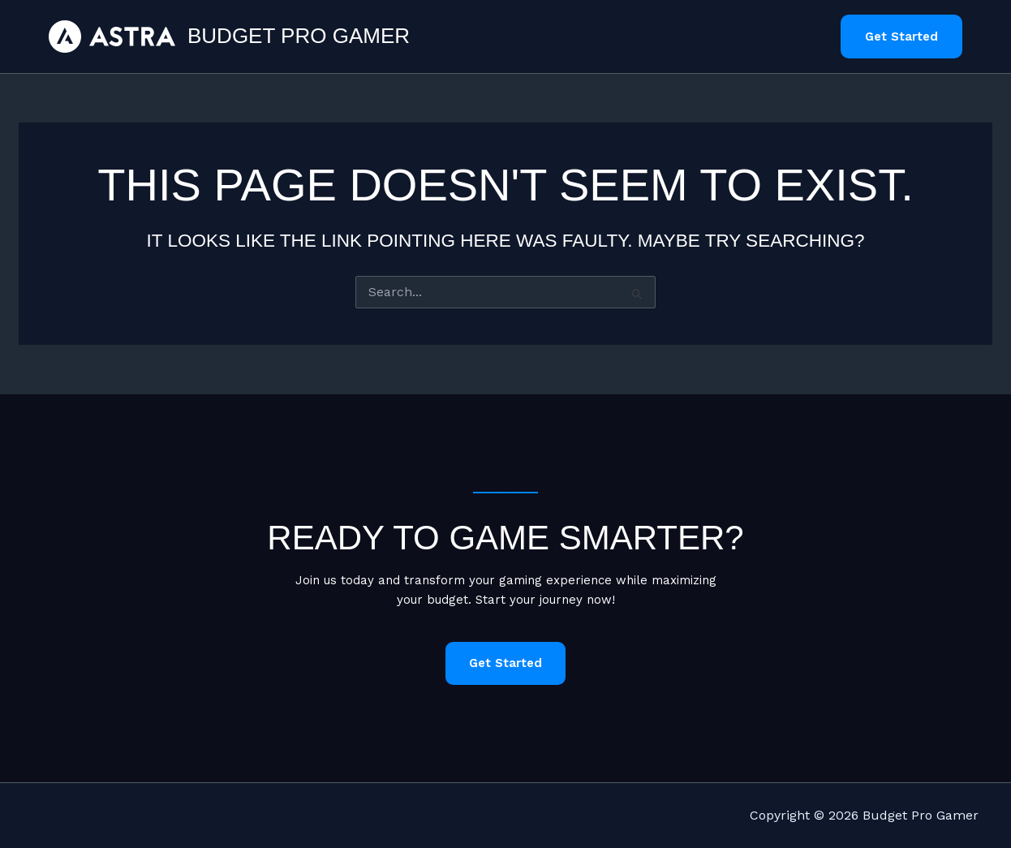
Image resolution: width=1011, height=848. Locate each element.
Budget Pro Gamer (298, 36)
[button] (901, 37)
